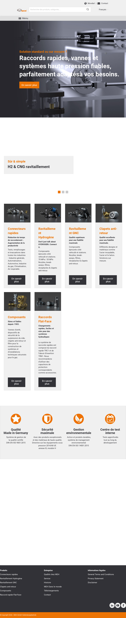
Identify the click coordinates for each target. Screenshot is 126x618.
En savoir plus (29, 85)
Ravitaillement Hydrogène (11, 578)
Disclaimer (92, 582)
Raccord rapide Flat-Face (10, 595)
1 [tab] (59, 192)
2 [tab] (63, 192)
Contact (47, 595)
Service (47, 578)
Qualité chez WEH (51, 574)
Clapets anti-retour (8, 587)
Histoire (47, 582)
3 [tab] (67, 192)
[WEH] (22, 10)
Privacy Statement (95, 578)
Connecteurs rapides (9, 574)
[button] (103, 9)
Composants (17, 317)
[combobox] (60, 9)
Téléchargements (51, 590)
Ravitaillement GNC (8, 582)
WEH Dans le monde (53, 587)
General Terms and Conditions (101, 574)
